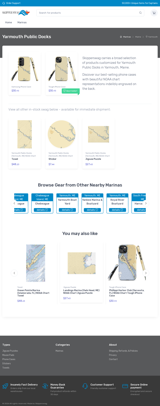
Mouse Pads (8, 352)
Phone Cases (8, 356)
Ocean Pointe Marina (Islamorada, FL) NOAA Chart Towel (33, 291)
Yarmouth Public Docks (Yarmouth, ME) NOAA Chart (24, 153)
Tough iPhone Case (57, 87)
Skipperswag (41, 401)
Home (8, 22)
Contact (113, 356)
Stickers (6, 361)
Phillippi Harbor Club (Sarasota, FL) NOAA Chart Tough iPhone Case (126, 291)
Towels (5, 365)
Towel (15, 157)
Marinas (22, 22)
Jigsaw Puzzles (10, 348)
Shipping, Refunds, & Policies (123, 348)
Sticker (53, 157)
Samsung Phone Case (21, 87)
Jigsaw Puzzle (93, 157)
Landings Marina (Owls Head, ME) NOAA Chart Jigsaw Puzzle (81, 289)
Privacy (113, 352)
